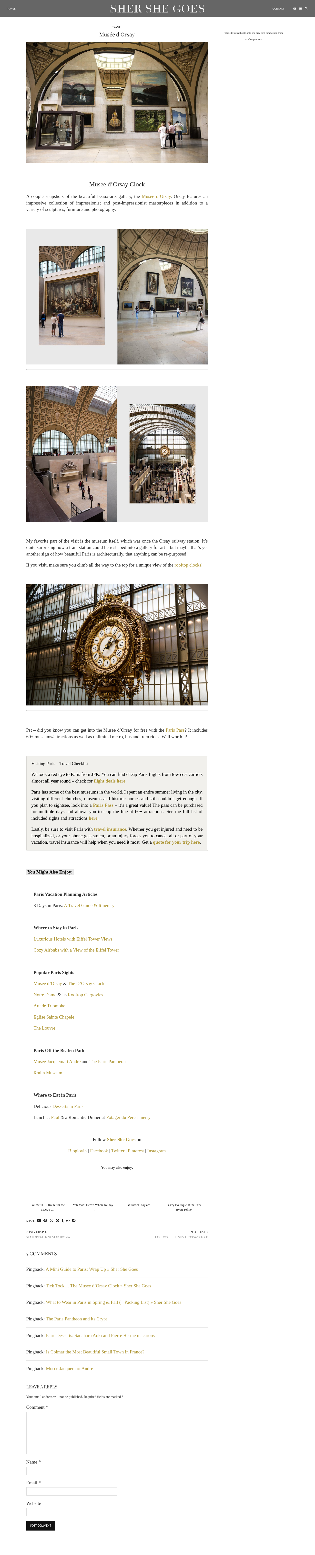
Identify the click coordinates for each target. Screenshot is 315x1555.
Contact (278, 7)
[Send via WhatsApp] (68, 1221)
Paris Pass (175, 730)
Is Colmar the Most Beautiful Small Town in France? (95, 1351)
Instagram (156, 1150)
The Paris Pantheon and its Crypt (76, 1318)
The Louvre (44, 1028)
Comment (37, 1407)
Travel (11, 7)
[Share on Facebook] (45, 1221)
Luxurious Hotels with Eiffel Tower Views (73, 939)
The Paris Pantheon (108, 1061)
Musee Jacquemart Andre (57, 1061)
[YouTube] (294, 7)
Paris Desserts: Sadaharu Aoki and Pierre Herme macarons (100, 1335)
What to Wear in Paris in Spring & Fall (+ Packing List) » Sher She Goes (113, 1302)
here (93, 818)
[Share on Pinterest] (57, 1221)
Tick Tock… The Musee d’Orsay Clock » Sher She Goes (98, 1285)
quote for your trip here (176, 842)
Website (33, 1503)
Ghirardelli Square (138, 1205)
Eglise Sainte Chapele (54, 1017)
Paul (55, 1117)
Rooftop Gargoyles (85, 994)
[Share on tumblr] (63, 1221)
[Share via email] (39, 1221)
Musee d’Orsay (156, 196)
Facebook (99, 1150)
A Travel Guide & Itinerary (89, 905)
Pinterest (136, 1150)
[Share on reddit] (74, 1221)
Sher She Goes (157, 7)
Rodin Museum (48, 1072)
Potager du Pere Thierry (128, 1117)
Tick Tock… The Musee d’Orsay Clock (181, 1234)
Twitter (118, 1150)
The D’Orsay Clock (86, 983)
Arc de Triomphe (49, 1005)
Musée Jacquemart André (69, 1368)
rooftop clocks (187, 565)
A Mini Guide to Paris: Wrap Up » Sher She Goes (92, 1269)
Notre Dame (45, 994)
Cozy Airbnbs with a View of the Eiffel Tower (76, 950)
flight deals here (109, 780)
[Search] (305, 7)
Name (33, 1461)
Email (33, 1482)
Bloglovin (77, 1150)
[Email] (300, 7)
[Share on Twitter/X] (51, 1221)
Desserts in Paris (67, 1106)
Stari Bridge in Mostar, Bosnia (48, 1234)
